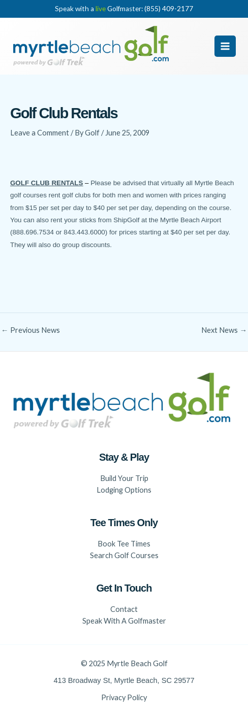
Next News (224, 330)
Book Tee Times (124, 543)
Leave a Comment (39, 132)
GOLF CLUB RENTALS (46, 183)
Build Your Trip (124, 478)
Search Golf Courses (124, 555)
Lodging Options (124, 490)
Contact (124, 609)
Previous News (30, 330)
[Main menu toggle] (225, 46)
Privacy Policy (124, 697)
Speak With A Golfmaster (124, 620)
